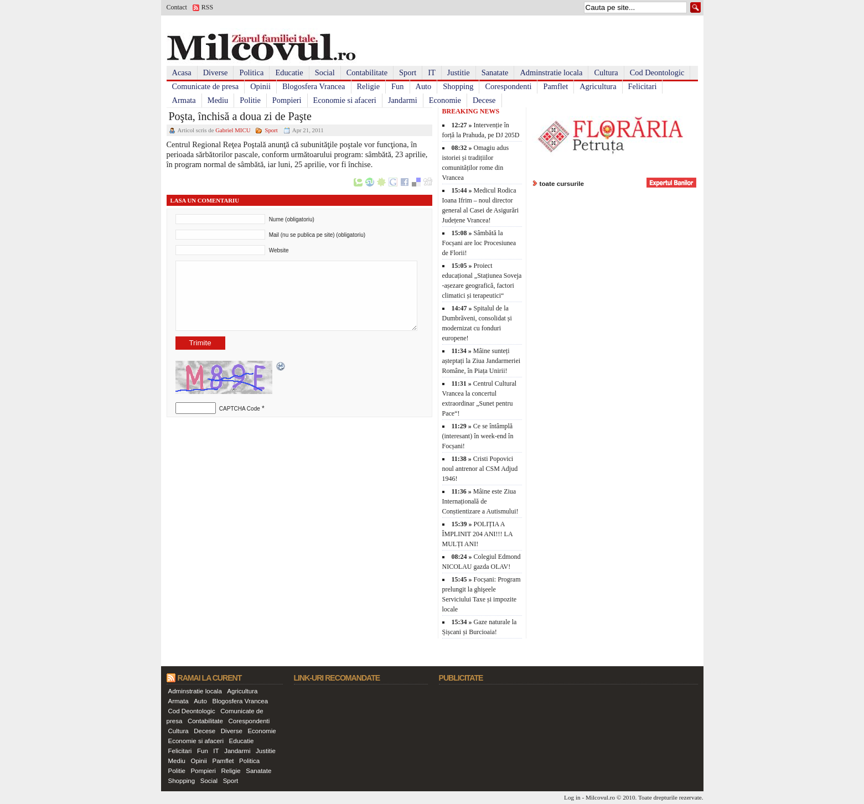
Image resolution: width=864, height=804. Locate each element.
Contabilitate (366, 72)
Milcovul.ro (600, 797)
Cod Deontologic (657, 72)
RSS (207, 7)
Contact (177, 7)
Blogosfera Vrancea (313, 86)
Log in (572, 797)
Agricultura (598, 86)
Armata (184, 100)
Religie (368, 86)
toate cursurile (562, 183)
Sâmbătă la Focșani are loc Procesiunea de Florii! (479, 243)
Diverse (215, 72)
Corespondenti (508, 86)
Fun (397, 86)
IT (432, 72)
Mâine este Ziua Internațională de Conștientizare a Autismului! (480, 501)
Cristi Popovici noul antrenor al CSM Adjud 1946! (480, 469)
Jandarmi (402, 100)
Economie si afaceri (344, 100)
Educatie (289, 72)
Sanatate (495, 72)
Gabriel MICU (232, 130)
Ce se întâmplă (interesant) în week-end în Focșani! (478, 436)
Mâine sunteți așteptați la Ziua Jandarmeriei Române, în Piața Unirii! (481, 361)
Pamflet (555, 86)
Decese (484, 100)
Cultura (606, 72)
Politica (251, 72)
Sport (407, 72)
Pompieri (287, 100)
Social (325, 72)
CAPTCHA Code (239, 409)
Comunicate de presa (205, 86)
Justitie (458, 72)
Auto (424, 86)
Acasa (182, 72)
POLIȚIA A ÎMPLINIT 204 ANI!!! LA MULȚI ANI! (477, 534)
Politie (250, 100)
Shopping (458, 86)
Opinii (260, 86)
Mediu (218, 100)
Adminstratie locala (551, 72)
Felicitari (642, 86)
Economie (445, 100)
